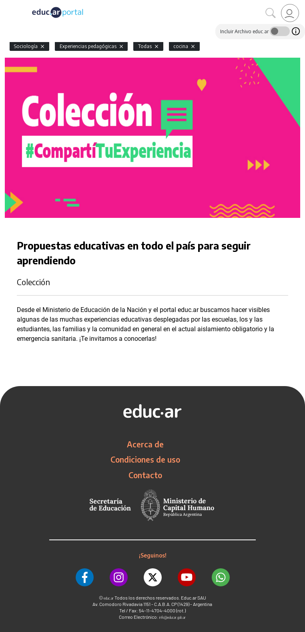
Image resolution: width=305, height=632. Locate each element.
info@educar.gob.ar (172, 617)
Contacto (145, 475)
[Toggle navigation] (7, 4)
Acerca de (145, 444)
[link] (290, 13)
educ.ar (109, 598)
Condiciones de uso (145, 459)
